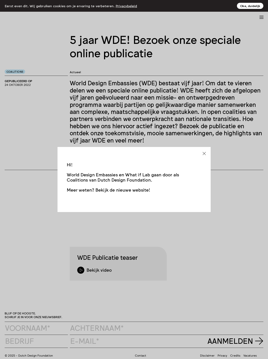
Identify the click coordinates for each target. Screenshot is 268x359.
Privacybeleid (126, 6)
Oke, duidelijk (250, 6)
